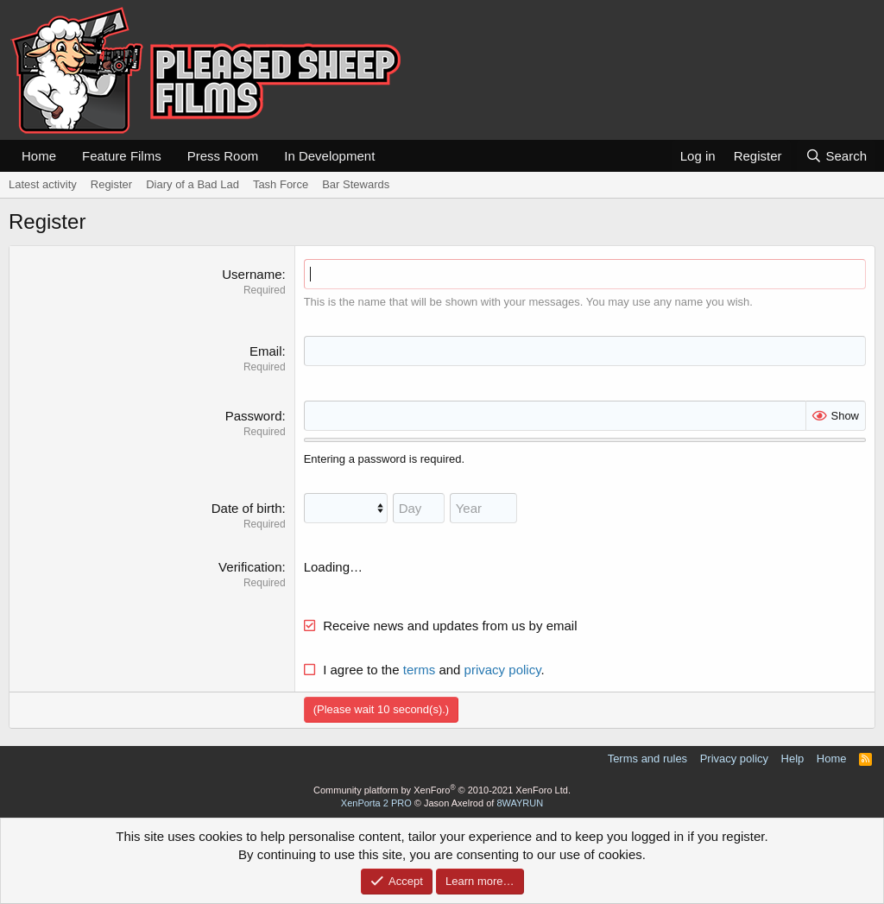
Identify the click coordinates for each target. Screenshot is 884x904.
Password (253, 415)
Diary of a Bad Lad (192, 184)
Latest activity (43, 184)
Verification (249, 566)
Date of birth (247, 508)
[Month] (346, 508)
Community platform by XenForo (442, 790)
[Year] (483, 508)
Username (251, 274)
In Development (329, 156)
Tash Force (280, 184)
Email (265, 351)
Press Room (223, 156)
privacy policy (502, 669)
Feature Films (121, 156)
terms (419, 669)
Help (793, 758)
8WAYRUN (519, 803)
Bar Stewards (355, 184)
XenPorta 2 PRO (376, 803)
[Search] (836, 156)
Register (111, 184)
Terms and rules (647, 758)
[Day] (419, 508)
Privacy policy (734, 758)
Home (39, 156)
